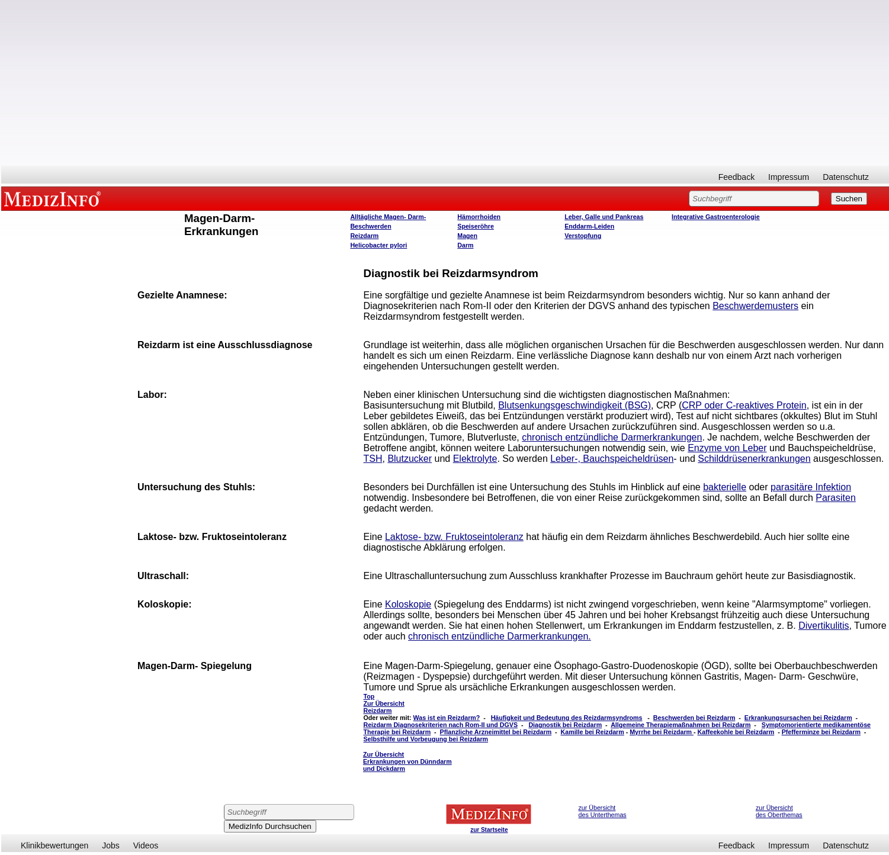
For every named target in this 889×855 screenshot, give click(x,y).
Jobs (111, 845)
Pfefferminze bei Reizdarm (821, 731)
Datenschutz (846, 177)
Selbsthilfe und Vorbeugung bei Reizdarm (426, 738)
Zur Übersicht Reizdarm (384, 707)
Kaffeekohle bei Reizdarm (736, 731)
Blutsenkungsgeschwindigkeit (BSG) (574, 405)
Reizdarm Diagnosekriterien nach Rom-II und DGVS (441, 724)
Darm (465, 245)
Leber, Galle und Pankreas (603, 216)
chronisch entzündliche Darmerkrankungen (612, 437)
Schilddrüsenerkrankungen (754, 459)
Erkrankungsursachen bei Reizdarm (798, 717)
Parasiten (836, 498)
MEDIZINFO (54, 198)
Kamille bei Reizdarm (592, 731)
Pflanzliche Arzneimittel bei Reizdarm (496, 731)
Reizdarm (364, 235)
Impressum (788, 177)
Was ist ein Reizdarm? (446, 717)
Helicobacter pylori (378, 245)
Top (369, 696)
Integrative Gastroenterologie (716, 216)
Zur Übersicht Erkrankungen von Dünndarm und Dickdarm (407, 761)
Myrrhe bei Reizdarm (662, 731)
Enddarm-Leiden (589, 226)
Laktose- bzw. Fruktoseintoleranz (454, 537)
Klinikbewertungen (54, 845)
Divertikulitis (823, 626)
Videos (146, 845)
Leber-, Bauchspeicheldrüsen (611, 459)
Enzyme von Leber (727, 448)
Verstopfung (582, 235)
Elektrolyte (475, 459)
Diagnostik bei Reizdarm (565, 724)
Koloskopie (408, 604)
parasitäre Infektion (811, 487)
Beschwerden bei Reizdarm (694, 717)
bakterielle (724, 487)
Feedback (736, 177)
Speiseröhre (475, 226)
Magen (467, 235)
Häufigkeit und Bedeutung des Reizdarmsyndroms (567, 717)
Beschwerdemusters (755, 306)
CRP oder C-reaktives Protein (744, 405)
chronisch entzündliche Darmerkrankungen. (499, 636)
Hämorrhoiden (478, 216)
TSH (373, 459)
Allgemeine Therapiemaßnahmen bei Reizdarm (680, 724)
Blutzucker (409, 459)
